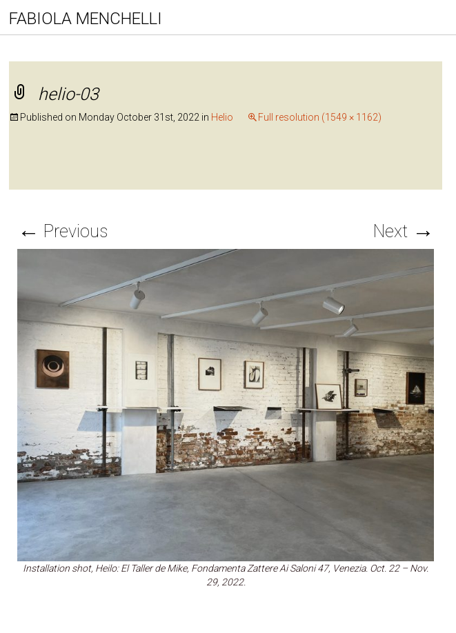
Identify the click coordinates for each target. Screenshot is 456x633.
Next (403, 231)
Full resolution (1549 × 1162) (319, 117)
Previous (62, 231)
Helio (222, 117)
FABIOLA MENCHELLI (85, 18)
